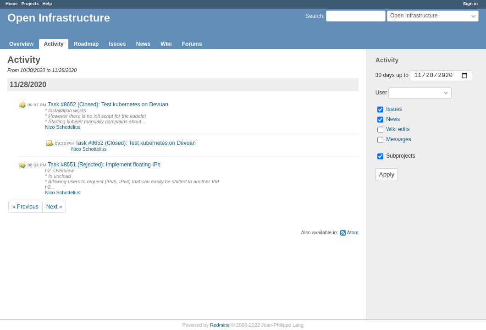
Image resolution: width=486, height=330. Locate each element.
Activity (53, 44)
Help (47, 3)
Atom (353, 232)
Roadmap (86, 44)
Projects (30, 3)
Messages (398, 139)
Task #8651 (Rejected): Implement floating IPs (104, 164)
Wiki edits (397, 129)
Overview (21, 44)
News (143, 44)
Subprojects (396, 156)
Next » (54, 207)
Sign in (470, 3)
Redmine (220, 325)
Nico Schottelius (62, 127)
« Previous (25, 207)
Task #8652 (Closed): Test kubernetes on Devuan (108, 104)
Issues (117, 44)
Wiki (166, 44)
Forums (192, 44)
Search (314, 16)
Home (12, 3)
